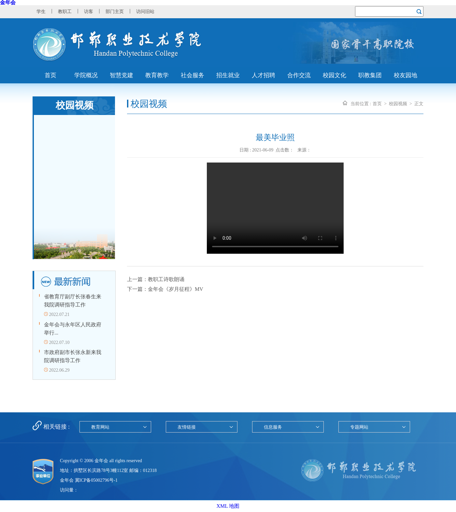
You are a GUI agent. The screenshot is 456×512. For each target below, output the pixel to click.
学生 (41, 11)
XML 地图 (228, 506)
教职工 (65, 11)
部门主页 (115, 11)
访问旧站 (145, 11)
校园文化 (334, 75)
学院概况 (86, 75)
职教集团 (370, 75)
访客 (88, 11)
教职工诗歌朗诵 (166, 279)
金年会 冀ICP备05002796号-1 (89, 480)
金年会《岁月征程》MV (175, 289)
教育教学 (157, 75)
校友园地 (405, 75)
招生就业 (228, 75)
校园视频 (398, 103)
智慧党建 (121, 75)
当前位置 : (360, 103)
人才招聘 (263, 75)
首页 (50, 75)
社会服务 (192, 75)
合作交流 (299, 75)
